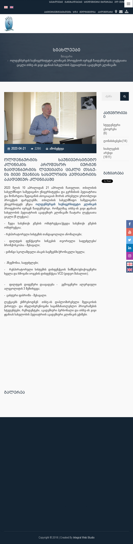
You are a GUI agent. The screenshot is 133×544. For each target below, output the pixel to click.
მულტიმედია (87, 12)
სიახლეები (56, 2)
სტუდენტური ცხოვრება (98, 2)
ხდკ (75, 12)
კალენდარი (105, 12)
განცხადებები (73, 2)
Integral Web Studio (84, 537)
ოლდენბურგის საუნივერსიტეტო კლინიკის (66, 204)
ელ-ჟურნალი (122, 2)
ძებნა (124, 96)
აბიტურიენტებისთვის (57, 12)
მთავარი (66, 56)
